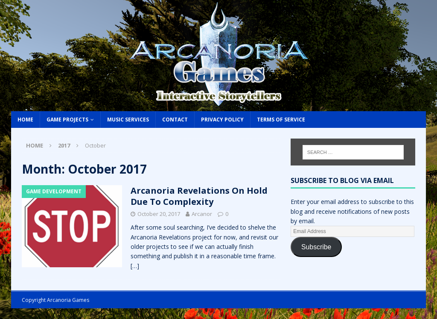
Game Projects (67, 119)
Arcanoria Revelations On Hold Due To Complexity (199, 196)
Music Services (128, 119)
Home (25, 119)
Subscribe (316, 247)
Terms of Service (281, 119)
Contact (175, 119)
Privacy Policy (222, 119)
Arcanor (202, 214)
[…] (135, 266)
